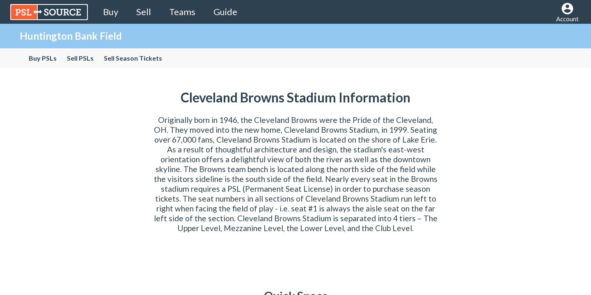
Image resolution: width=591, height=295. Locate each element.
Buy (110, 11)
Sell (143, 11)
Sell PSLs (80, 58)
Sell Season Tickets (133, 58)
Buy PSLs (43, 58)
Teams (182, 11)
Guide (225, 11)
